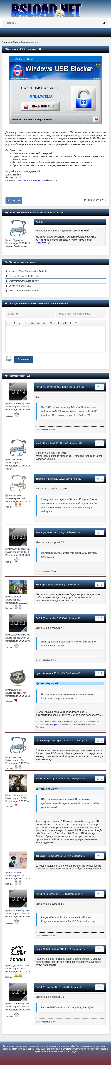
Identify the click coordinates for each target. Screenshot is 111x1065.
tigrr (38, 673)
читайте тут (43, 242)
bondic (39, 479)
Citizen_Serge (43, 740)
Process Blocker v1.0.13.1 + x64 (24, 276)
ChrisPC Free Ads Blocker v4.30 (24, 290)
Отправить (23, 359)
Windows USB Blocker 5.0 (31, 180)
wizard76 (40, 778)
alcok (38, 443)
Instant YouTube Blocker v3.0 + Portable (28, 271)
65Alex (39, 584)
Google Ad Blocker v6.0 (20, 286)
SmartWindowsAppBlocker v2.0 (24, 281)
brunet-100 (41, 949)
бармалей (41, 856)
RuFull (39, 387)
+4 (14, 200)
